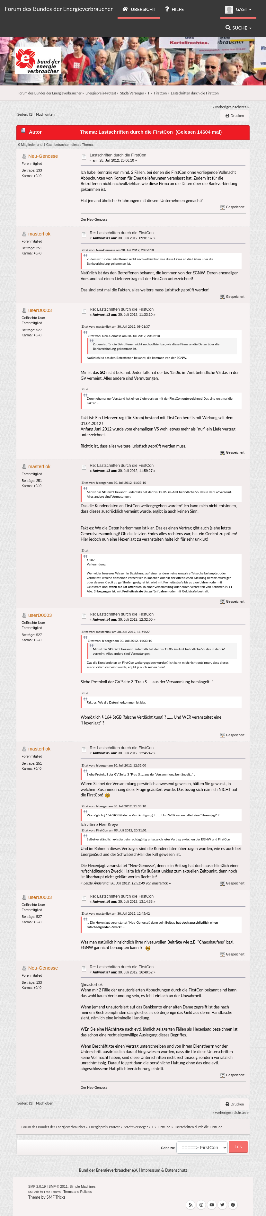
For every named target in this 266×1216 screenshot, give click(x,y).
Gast (238, 10)
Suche (239, 28)
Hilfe (174, 9)
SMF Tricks (56, 1197)
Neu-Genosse (43, 156)
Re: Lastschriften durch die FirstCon (122, 233)
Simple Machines (83, 1186)
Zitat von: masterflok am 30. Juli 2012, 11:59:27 (116, 632)
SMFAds (33, 1192)
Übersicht (138, 9)
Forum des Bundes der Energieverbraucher (59, 8)
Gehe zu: (168, 1148)
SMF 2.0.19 (37, 1186)
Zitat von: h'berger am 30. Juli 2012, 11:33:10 (114, 482)
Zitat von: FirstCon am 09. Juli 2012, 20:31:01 (114, 830)
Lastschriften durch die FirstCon (118, 155)
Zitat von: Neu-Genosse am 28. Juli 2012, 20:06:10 (118, 250)
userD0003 (40, 310)
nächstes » (241, 107)
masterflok (39, 233)
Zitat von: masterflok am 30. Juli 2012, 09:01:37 (116, 326)
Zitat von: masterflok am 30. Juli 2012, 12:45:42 (116, 913)
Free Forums (52, 1192)
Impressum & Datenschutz (164, 1170)
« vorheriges (222, 107)
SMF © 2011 (58, 1186)
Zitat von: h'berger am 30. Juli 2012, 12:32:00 (114, 765)
